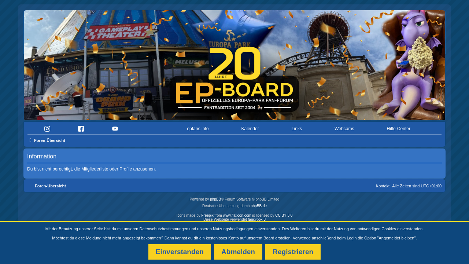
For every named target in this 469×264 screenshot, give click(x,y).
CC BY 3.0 (283, 214)
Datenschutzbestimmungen (164, 229)
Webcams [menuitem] (344, 126)
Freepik (207, 214)
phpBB (215, 197)
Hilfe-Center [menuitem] (398, 126)
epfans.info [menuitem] (197, 126)
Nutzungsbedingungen (233, 229)
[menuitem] (49, 127)
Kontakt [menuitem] (382, 184)
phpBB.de (259, 204)
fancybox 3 (257, 218)
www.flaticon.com (237, 214)
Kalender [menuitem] (250, 126)
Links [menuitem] (297, 126)
